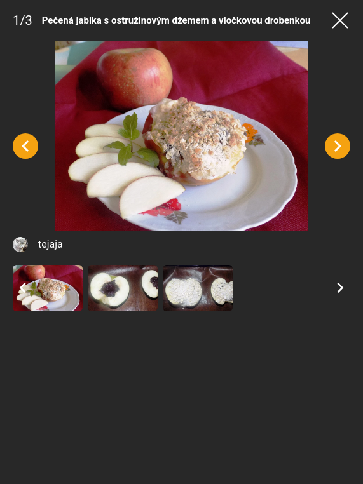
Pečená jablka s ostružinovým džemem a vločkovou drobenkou (176, 20)
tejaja (50, 244)
